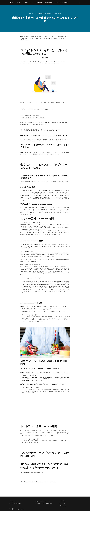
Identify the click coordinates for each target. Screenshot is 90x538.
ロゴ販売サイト (39, 2)
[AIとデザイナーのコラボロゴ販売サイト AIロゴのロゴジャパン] (15, 2)
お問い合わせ (62, 533)
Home (30, 13)
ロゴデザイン (62, 528)
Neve (10, 536)
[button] (27, 2)
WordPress (22, 536)
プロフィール (12, 528)
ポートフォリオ (59, 2)
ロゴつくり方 (35, 13)
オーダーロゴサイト (49, 2)
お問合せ (66, 2)
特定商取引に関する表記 (15, 530)
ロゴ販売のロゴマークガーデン (42, 528)
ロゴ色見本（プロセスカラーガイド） (44, 530)
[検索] (79, 2)
